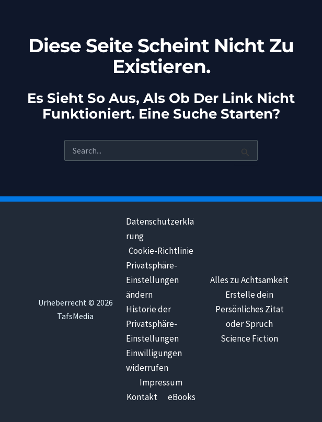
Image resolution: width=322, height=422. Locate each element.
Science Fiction (249, 338)
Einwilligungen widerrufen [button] (154, 360)
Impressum (161, 382)
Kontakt (141, 397)
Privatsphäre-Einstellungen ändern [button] (152, 280)
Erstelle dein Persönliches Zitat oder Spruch (249, 309)
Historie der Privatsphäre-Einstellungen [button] (152, 323)
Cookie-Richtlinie (161, 250)
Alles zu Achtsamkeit (249, 280)
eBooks (182, 397)
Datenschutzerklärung (160, 229)
